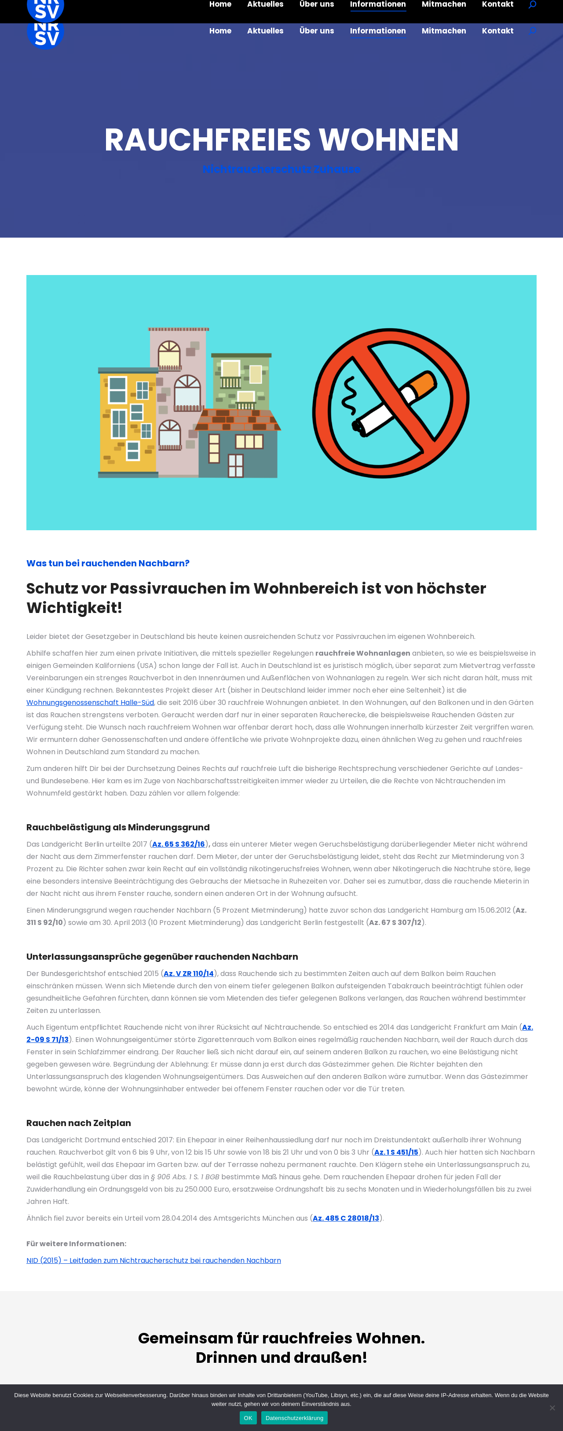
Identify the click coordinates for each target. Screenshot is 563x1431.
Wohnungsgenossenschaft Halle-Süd (90, 702)
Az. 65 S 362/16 (178, 844)
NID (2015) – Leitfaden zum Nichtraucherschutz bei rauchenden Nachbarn (153, 1260)
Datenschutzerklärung (294, 1418)
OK (248, 1418)
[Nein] (552, 1407)
